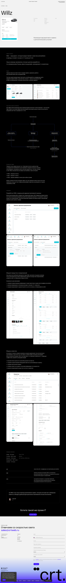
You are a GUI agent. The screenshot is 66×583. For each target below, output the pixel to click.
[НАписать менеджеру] (61, 1)
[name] (49, 534)
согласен (37, 559)
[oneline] (49, 544)
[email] (49, 541)
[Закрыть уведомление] (15, 572)
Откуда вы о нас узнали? (38, 554)
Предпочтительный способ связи (40, 550)
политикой (59, 559)
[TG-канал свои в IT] (62, 2)
